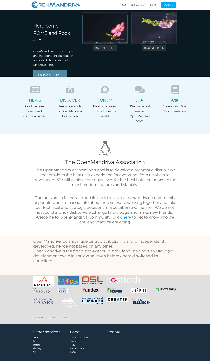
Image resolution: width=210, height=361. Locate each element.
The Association (79, 337)
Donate (168, 5)
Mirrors (37, 341)
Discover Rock (154, 48)
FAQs (73, 352)
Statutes (74, 341)
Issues (36, 344)
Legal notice (77, 348)
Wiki (35, 352)
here (127, 217)
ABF (35, 337)
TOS (72, 344)
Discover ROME (105, 48)
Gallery (37, 348)
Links (153, 4)
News (123, 4)
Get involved (138, 5)
